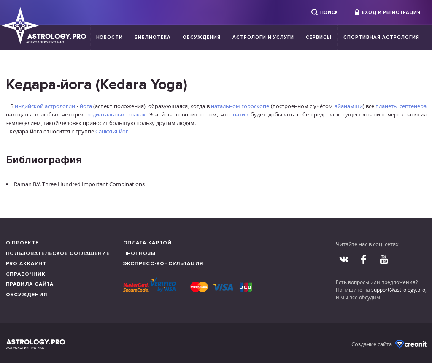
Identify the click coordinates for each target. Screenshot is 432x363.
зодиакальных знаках (116, 114)
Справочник (26, 274)
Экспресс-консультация (163, 263)
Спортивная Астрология (381, 37)
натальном (225, 106)
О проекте (22, 243)
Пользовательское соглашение (58, 253)
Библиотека (153, 37)
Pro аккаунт (26, 263)
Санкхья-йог (111, 131)
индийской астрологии (45, 106)
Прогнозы (139, 253)
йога (86, 106)
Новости (109, 37)
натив (240, 114)
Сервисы (319, 37)
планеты (386, 106)
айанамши (349, 106)
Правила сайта (30, 284)
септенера (413, 106)
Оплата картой (147, 243)
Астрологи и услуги (263, 37)
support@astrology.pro (398, 289)
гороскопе (255, 106)
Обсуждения (202, 37)
